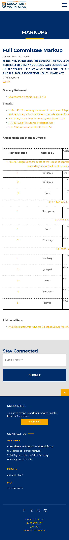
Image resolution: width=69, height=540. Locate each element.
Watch (6, 81)
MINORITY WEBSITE (34, 530)
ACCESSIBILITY (34, 523)
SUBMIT (34, 375)
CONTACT (35, 527)
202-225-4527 (15, 474)
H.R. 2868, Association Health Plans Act (30, 127)
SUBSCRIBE (34, 421)
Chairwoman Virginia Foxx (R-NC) (27, 96)
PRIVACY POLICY (34, 519)
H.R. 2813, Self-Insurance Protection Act (31, 122)
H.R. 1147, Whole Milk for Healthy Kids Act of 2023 (37, 118)
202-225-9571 (15, 488)
